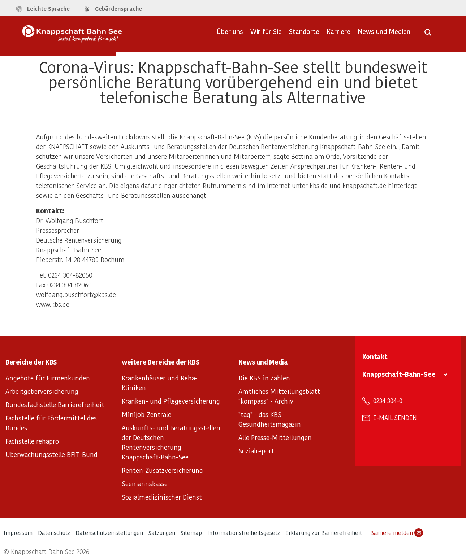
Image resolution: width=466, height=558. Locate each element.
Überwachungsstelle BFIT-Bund (51, 454)
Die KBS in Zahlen (264, 378)
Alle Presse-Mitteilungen (275, 437)
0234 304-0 (387, 400)
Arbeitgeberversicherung (41, 391)
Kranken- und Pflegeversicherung (171, 401)
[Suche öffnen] (427, 34)
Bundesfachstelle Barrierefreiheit (54, 404)
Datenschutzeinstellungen (109, 532)
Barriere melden (396, 532)
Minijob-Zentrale (146, 414)
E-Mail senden (395, 417)
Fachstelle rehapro (32, 441)
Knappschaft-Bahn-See (399, 374)
